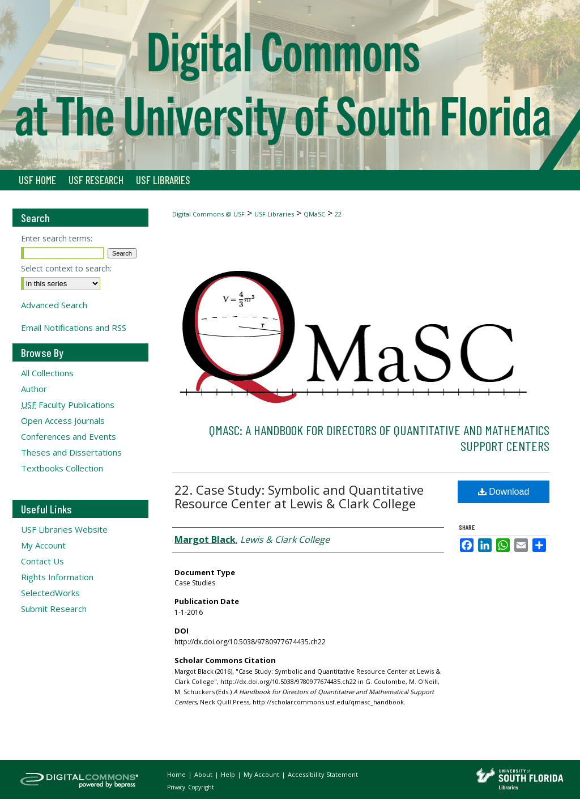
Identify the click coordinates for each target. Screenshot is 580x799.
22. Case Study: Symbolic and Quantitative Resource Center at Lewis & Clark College (299, 496)
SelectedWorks (50, 592)
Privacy (177, 787)
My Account (43, 545)
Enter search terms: (56, 238)
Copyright (201, 787)
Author (34, 388)
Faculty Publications (67, 404)
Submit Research (54, 608)
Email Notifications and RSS (73, 327)
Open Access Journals (63, 420)
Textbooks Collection (62, 468)
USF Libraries (274, 214)
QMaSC (314, 214)
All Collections (47, 373)
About (204, 774)
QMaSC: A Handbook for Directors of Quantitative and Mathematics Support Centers (379, 438)
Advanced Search (54, 305)
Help (229, 774)
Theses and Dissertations (71, 452)
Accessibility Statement (323, 774)
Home (177, 774)
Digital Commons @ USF (208, 214)
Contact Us (42, 561)
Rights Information (57, 577)
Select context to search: (66, 268)
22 (338, 214)
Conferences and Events (68, 436)
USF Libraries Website (64, 529)
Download (504, 491)
